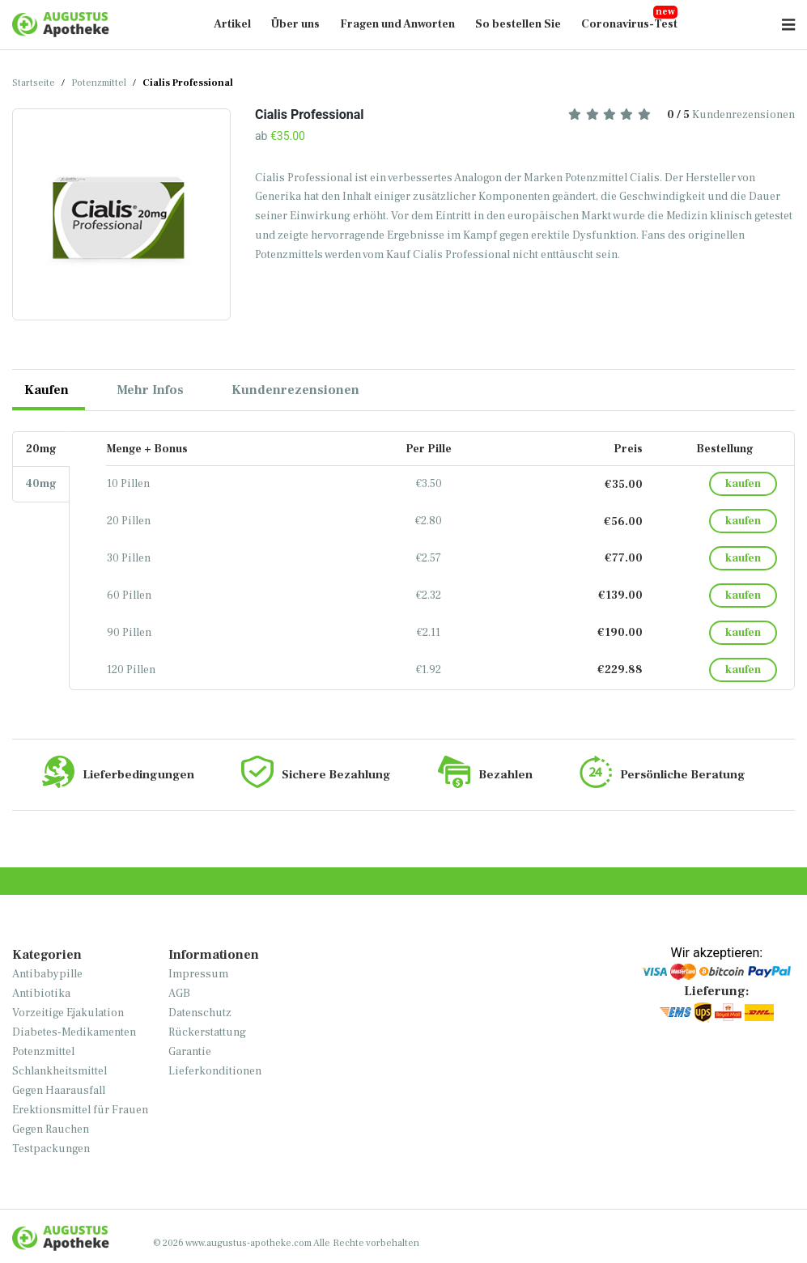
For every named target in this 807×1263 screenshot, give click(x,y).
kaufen (743, 484)
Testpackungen (51, 1149)
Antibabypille (47, 974)
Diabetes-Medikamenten (74, 1032)
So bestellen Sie (518, 24)
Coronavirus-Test (629, 24)
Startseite (33, 83)
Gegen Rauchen (50, 1129)
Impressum (198, 974)
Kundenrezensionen (681, 115)
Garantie (189, 1052)
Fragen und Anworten (397, 24)
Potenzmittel (98, 83)
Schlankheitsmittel (59, 1071)
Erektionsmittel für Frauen (80, 1110)
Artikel (232, 24)
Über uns (295, 24)
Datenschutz (199, 1013)
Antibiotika (41, 993)
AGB (179, 993)
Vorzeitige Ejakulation (68, 1013)
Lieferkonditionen (214, 1071)
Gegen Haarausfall (58, 1090)
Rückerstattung (207, 1032)
